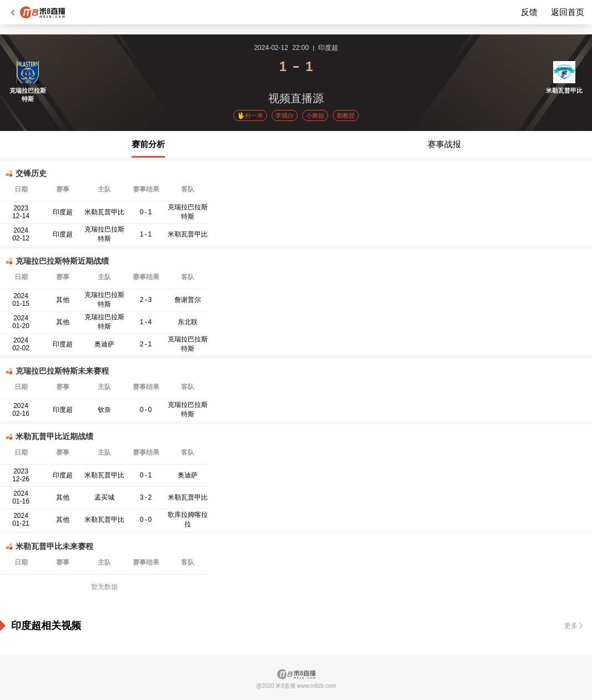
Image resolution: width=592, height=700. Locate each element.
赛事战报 (444, 144)
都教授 (346, 115)
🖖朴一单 (250, 115)
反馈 (529, 12)
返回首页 (567, 12)
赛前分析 (148, 144)
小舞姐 (315, 115)
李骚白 (284, 115)
